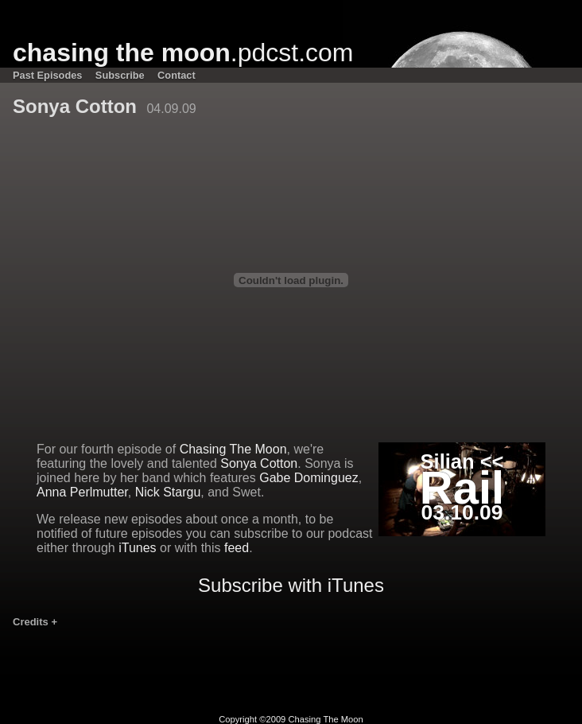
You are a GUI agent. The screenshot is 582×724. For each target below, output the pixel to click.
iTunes (137, 548)
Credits (35, 622)
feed (236, 548)
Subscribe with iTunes (291, 585)
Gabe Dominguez (309, 478)
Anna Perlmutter (82, 492)
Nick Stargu (168, 492)
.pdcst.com (183, 52)
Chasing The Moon (233, 449)
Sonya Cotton (258, 463)
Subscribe (120, 75)
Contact (176, 75)
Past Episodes (47, 75)
